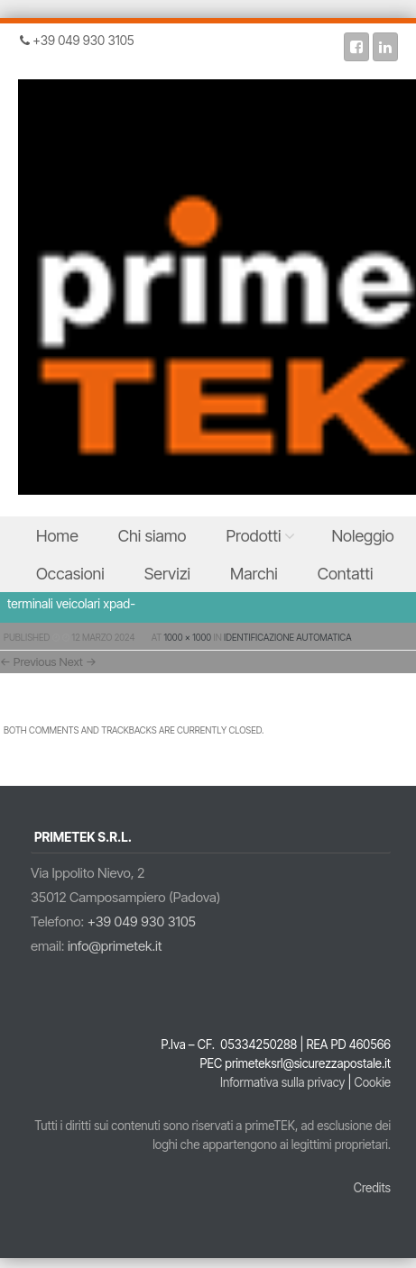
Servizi (167, 573)
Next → (78, 661)
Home (57, 535)
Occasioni (70, 573)
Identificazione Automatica (287, 637)
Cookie (372, 1082)
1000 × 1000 (188, 637)
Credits (372, 1188)
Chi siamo (152, 535)
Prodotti (254, 535)
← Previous (28, 661)
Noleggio (362, 535)
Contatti (346, 573)
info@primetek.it (115, 945)
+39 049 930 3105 (142, 921)
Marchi (254, 573)
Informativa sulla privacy (282, 1082)
